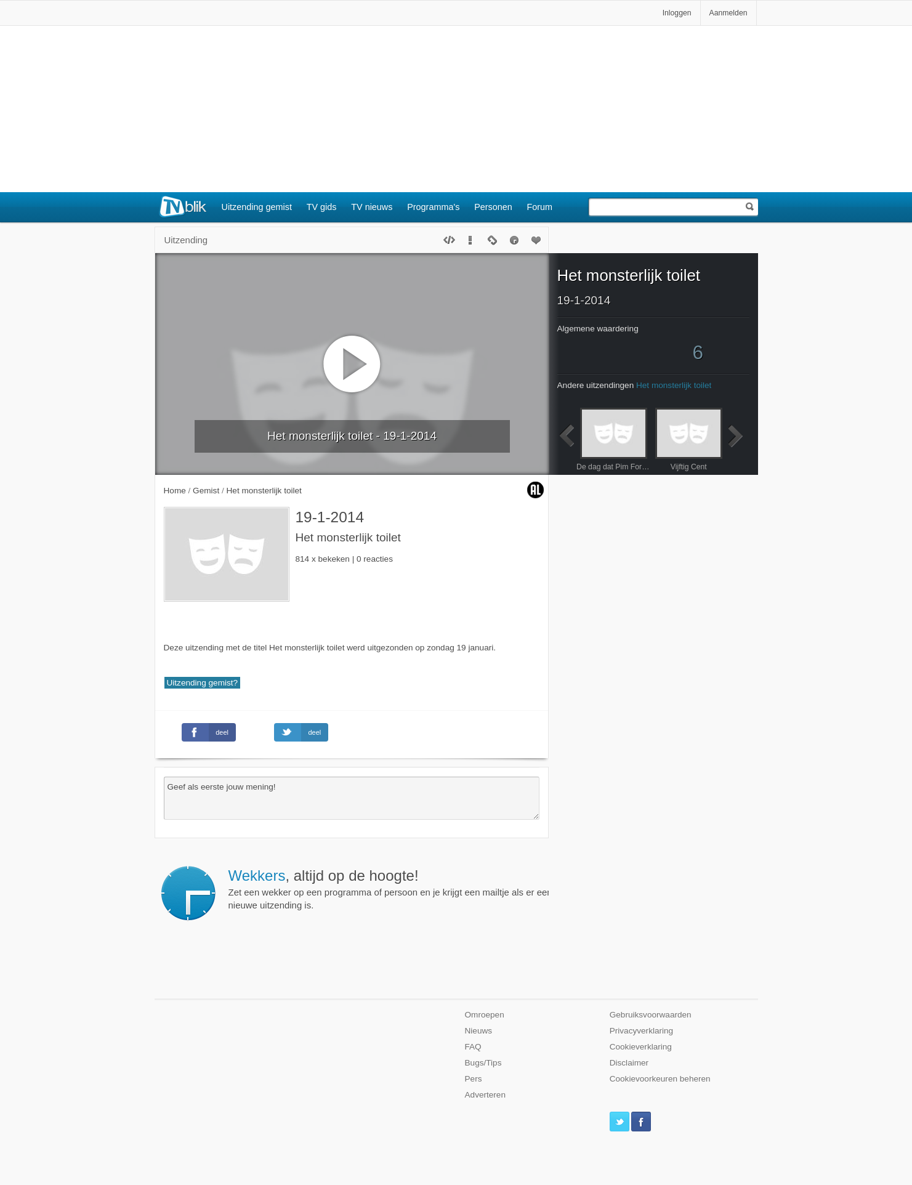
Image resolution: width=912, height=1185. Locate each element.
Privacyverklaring (642, 1030)
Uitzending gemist (257, 207)
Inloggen (677, 13)
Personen (493, 207)
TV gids (322, 207)
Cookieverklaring (641, 1046)
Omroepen (484, 1014)
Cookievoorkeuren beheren (660, 1078)
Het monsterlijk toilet (629, 275)
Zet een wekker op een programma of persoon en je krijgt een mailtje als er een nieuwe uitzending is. (390, 888)
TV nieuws (371, 207)
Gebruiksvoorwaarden (651, 1014)
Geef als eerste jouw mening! (351, 798)
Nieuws (479, 1030)
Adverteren (485, 1094)
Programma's (433, 207)
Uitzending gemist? (202, 682)
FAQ (473, 1046)
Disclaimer (629, 1062)
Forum (540, 207)
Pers (473, 1078)
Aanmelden (728, 13)
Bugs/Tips (483, 1062)
